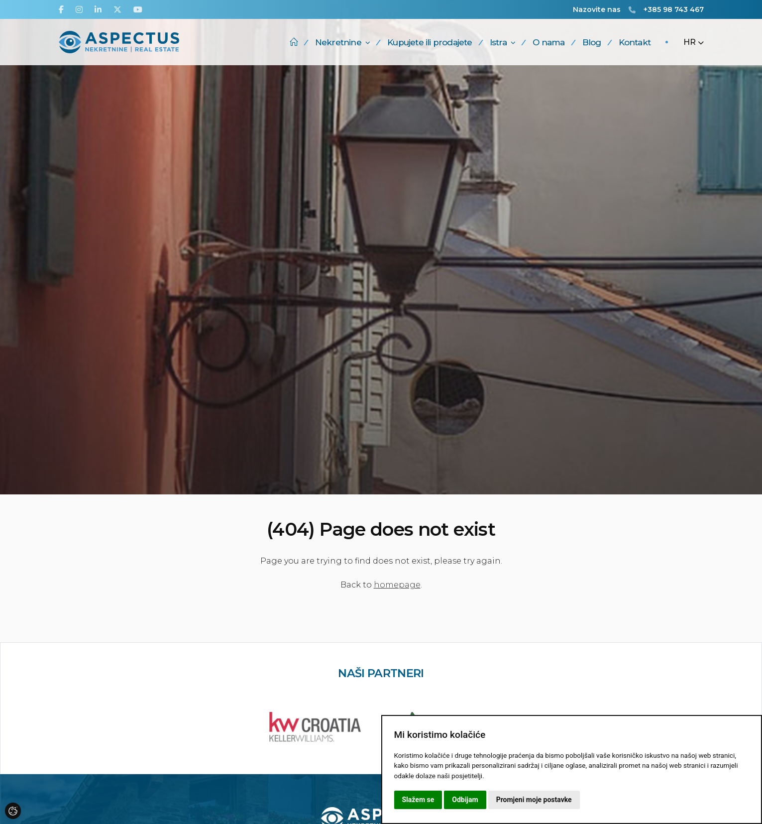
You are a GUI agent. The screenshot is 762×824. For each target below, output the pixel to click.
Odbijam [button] (465, 800)
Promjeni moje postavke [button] (534, 800)
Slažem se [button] (418, 800)
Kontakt (635, 42)
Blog (591, 42)
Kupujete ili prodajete (429, 42)
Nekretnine (342, 42)
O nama (548, 42)
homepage (397, 584)
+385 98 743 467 (674, 9)
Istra (502, 42)
